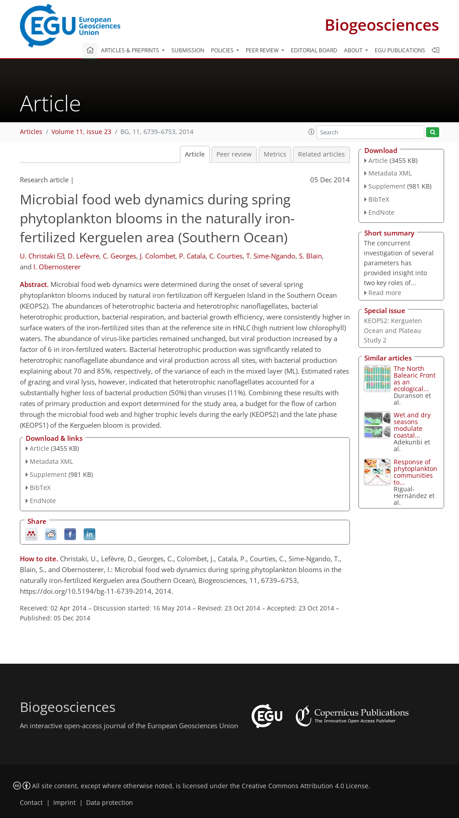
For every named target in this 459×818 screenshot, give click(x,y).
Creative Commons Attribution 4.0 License (305, 786)
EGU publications (400, 50)
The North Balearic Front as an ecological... (415, 378)
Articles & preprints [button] (131, 50)
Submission (187, 50)
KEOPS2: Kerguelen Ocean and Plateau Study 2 (393, 330)
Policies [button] (223, 50)
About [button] (354, 50)
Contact (31, 803)
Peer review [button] (263, 50)
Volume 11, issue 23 (81, 132)
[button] (311, 132)
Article (195, 154)
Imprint (64, 803)
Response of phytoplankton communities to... (415, 472)
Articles (31, 132)
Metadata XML (51, 461)
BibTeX (40, 487)
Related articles (321, 154)
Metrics (275, 154)
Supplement (48, 474)
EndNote (43, 500)
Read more (384, 292)
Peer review (234, 154)
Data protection (109, 803)
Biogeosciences (382, 24)
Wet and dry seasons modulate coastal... (412, 425)
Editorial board (314, 50)
